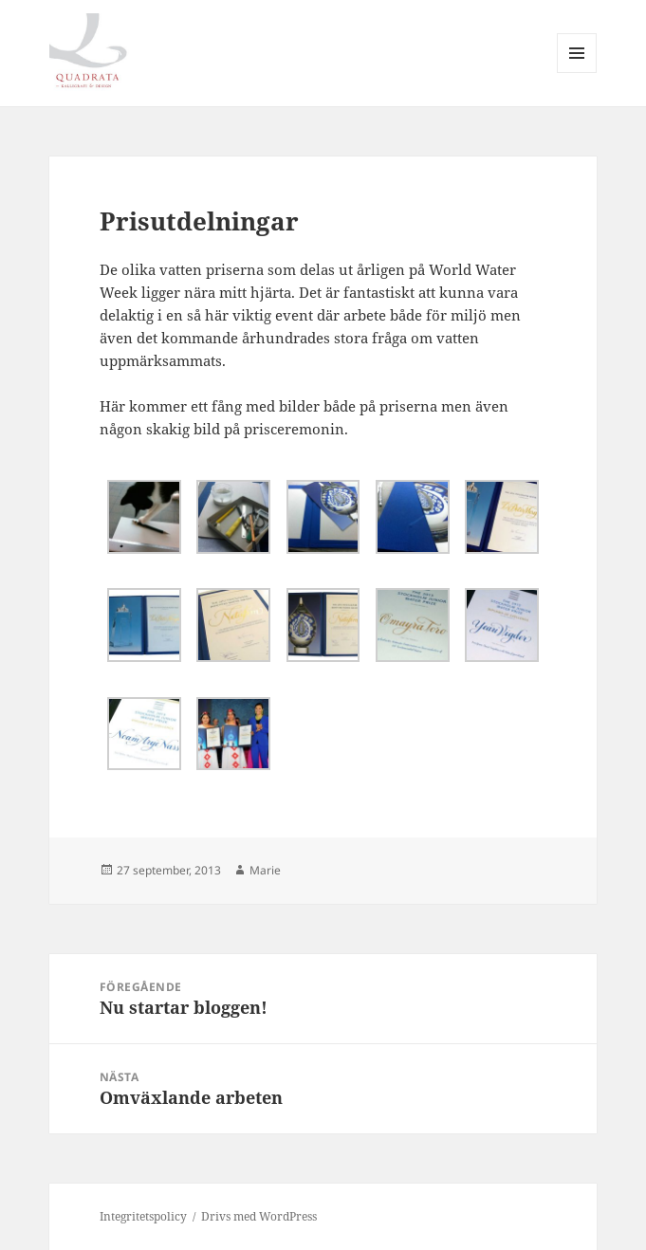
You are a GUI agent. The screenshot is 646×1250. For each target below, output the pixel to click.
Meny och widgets (577, 72)
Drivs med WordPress (259, 1216)
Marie (265, 870)
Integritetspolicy (143, 1216)
